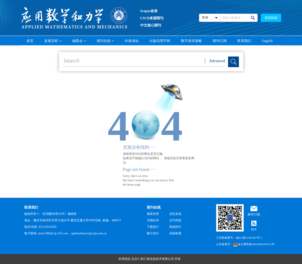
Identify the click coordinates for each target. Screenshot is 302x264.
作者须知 (132, 41)
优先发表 (175, 213)
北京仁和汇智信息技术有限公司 (152, 259)
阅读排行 (175, 226)
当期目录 (153, 220)
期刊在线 (105, 41)
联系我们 (244, 41)
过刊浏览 (175, 220)
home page (133, 184)
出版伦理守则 (159, 41)
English (267, 41)
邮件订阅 (254, 214)
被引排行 (153, 233)
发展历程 (52, 41)
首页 (29, 41)
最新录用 (153, 213)
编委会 (79, 41)
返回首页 (173, 158)
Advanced (217, 61)
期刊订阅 (220, 41)
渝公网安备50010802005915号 (253, 244)
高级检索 (271, 17)
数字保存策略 (191, 41)
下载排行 (153, 226)
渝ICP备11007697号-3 (249, 237)
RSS (253, 229)
